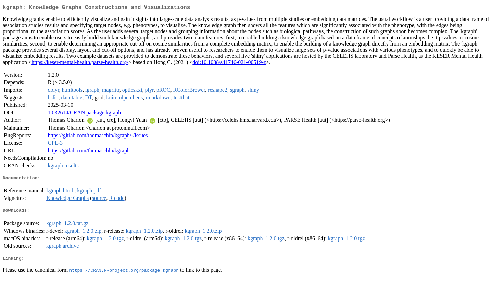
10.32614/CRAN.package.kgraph (84, 114)
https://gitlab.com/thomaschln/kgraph (89, 152)
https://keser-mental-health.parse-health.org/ (79, 63)
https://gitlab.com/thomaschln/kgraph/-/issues (98, 137)
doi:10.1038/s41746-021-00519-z (229, 63)
